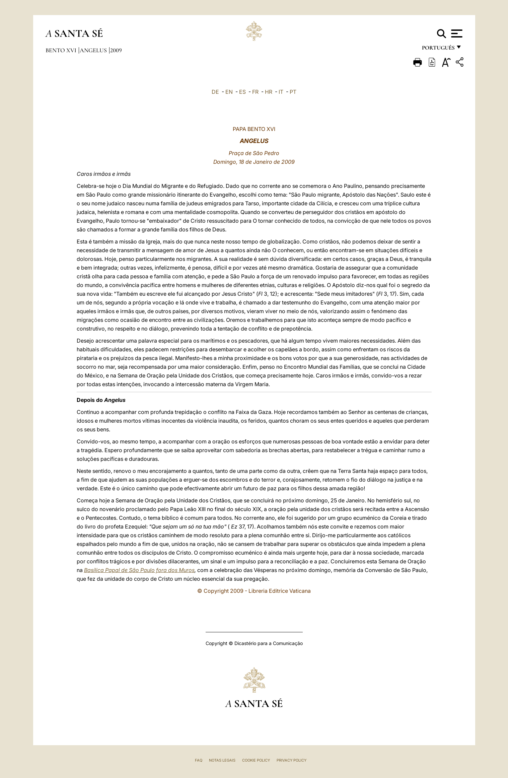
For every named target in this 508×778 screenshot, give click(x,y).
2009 (116, 50)
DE (215, 91)
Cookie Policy (256, 760)
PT (293, 91)
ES (242, 91)
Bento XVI (62, 50)
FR (255, 91)
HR (268, 91)
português (438, 49)
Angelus (94, 50)
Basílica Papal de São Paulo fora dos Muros (139, 570)
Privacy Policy (291, 760)
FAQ (198, 760)
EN (229, 91)
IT (281, 91)
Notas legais (222, 760)
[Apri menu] (455, 33)
